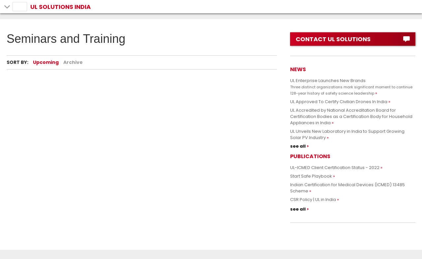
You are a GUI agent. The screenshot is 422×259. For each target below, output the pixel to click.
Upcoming (46, 62)
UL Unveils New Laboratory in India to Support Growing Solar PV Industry (347, 134)
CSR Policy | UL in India (313, 199)
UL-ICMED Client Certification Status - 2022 (334, 167)
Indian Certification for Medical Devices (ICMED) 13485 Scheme (347, 188)
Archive (73, 62)
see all (298, 146)
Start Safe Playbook (311, 176)
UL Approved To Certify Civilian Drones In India (338, 102)
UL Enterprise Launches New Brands (351, 86)
